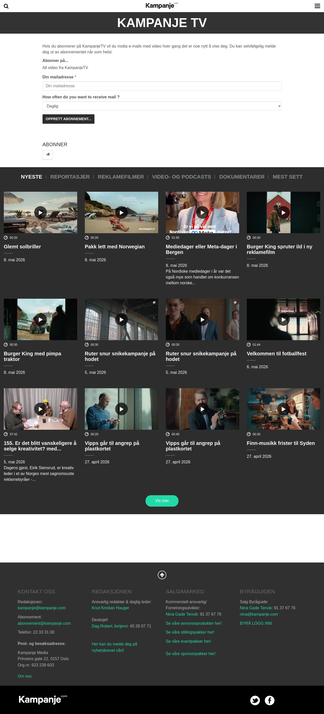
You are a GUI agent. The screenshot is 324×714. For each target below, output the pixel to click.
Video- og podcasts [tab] (181, 177)
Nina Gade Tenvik (182, 614)
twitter (255, 700)
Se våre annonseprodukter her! (194, 623)
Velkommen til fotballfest (277, 353)
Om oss (25, 676)
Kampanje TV (162, 23)
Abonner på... (55, 60)
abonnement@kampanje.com (44, 623)
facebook (270, 700)
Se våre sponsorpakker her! (191, 654)
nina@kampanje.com (259, 614)
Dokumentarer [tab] (242, 177)
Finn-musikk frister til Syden (281, 443)
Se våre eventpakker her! (188, 641)
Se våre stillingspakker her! (191, 632)
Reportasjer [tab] (70, 177)
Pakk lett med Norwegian (115, 246)
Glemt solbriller (22, 246)
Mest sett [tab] (287, 177)
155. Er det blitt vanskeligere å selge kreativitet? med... (40, 445)
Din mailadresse (58, 77)
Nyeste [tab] (31, 177)
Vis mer (162, 501)
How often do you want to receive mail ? (81, 97)
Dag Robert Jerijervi (110, 626)
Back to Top (162, 575)
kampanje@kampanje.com (42, 608)
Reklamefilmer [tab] (121, 177)
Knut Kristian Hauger (110, 608)
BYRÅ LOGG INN (256, 623)
